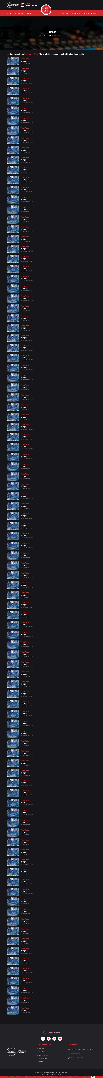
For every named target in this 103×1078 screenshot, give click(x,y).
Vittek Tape (25, 59)
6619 (82, 1057)
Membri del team (43, 1055)
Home (45, 35)
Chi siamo (40, 1049)
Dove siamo (41, 1052)
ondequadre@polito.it (75, 1053)
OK (93, 1076)
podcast (51, 35)
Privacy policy (42, 1058)
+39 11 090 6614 (76, 1057)
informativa (86, 1076)
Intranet (40, 1061)
